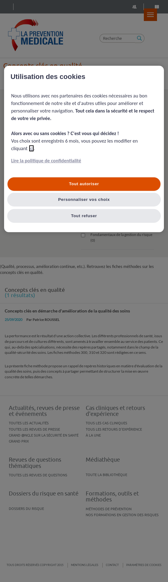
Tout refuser (84, 215)
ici (31, 148)
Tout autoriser (84, 183)
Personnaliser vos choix (84, 199)
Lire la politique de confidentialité (46, 161)
